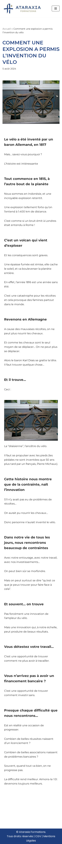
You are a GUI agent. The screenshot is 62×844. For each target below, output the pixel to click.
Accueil (6, 28)
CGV (38, 836)
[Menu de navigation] (56, 8)
